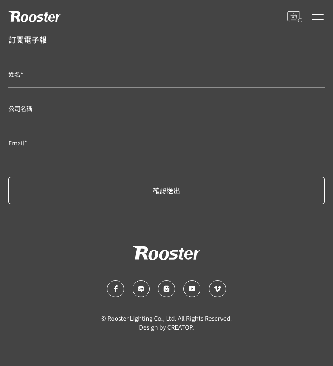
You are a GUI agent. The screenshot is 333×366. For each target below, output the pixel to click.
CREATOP (179, 327)
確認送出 (166, 190)
